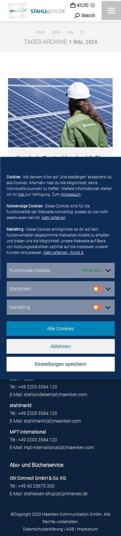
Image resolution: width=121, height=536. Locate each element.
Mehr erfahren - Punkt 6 (64, 252)
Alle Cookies (60, 328)
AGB (70, 529)
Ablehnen (60, 346)
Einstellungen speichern (60, 364)
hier (21, 194)
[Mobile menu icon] (111, 10)
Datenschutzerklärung (43, 529)
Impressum (71, 194)
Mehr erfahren (54, 217)
